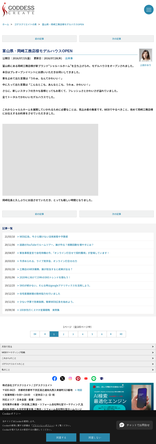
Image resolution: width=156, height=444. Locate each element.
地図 (79, 390)
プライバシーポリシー (43, 425)
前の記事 (39, 38)
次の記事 (116, 38)
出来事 (69, 58)
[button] (134, 425)
